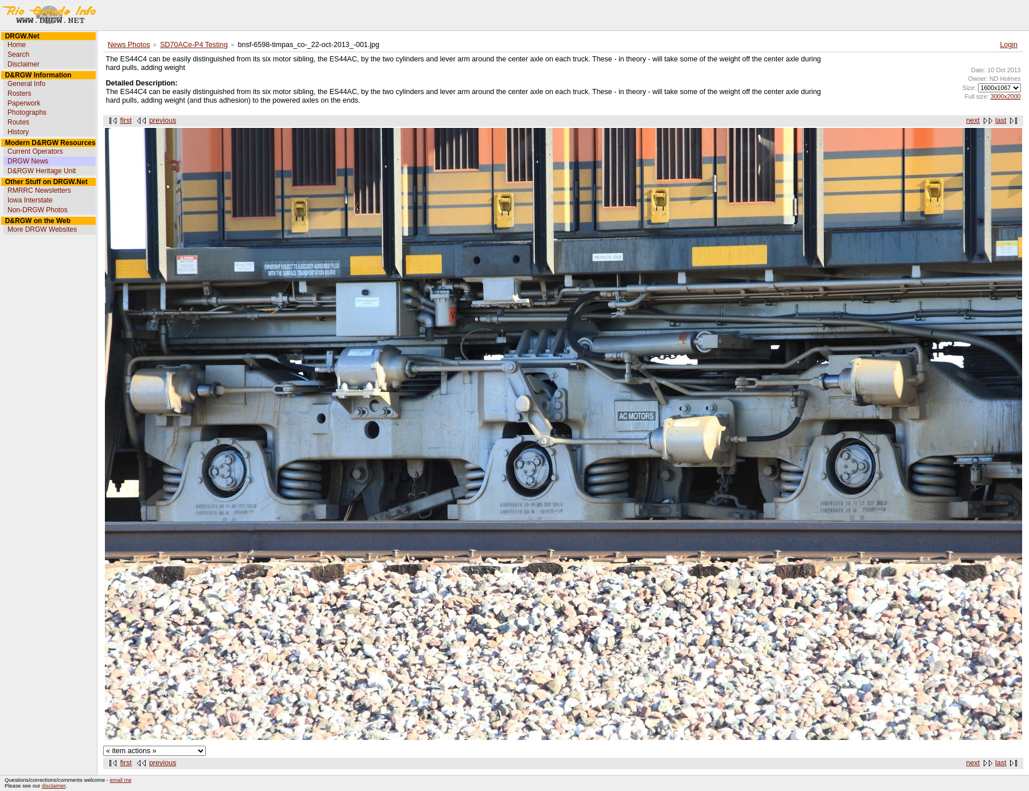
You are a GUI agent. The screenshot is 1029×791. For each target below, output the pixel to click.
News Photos (129, 45)
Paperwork (23, 103)
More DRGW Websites (42, 229)
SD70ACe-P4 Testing (194, 45)
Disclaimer (23, 64)
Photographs (26, 112)
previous (162, 120)
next (973, 120)
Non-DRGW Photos (37, 210)
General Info (26, 84)
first (126, 120)
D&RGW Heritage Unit (41, 171)
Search (18, 54)
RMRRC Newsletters (39, 190)
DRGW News (27, 161)
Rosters (19, 93)
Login (1009, 45)
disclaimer (53, 786)
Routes (18, 122)
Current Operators (35, 151)
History (18, 132)
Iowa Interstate (30, 200)
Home (16, 45)
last (1000, 120)
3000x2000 (1006, 96)
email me (121, 780)
